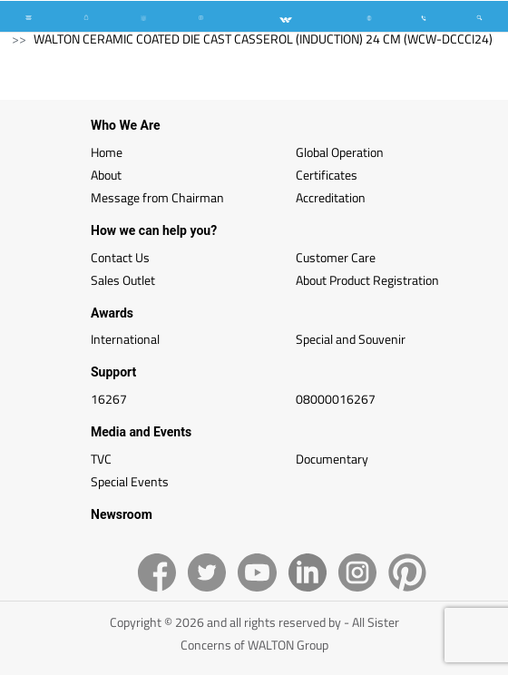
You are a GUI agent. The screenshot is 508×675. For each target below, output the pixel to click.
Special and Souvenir (350, 338)
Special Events (130, 481)
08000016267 (336, 398)
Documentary (332, 458)
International (125, 338)
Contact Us (120, 257)
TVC (101, 458)
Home (106, 151)
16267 (109, 398)
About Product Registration (367, 279)
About (106, 174)
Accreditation (331, 197)
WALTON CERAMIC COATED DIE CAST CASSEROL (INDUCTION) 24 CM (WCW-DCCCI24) (263, 38)
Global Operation (340, 151)
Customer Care (336, 257)
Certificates (326, 174)
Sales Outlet (123, 279)
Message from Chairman (157, 197)
